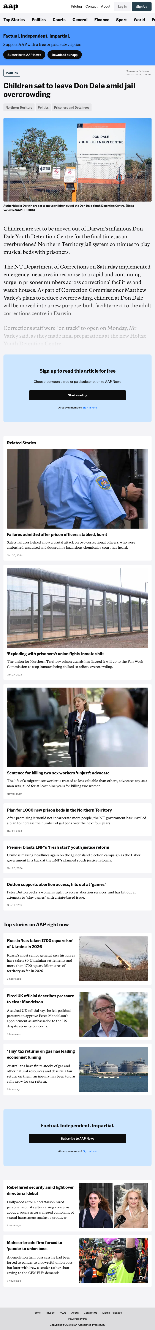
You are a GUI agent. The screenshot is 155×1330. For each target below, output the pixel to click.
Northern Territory (19, 107)
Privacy (50, 1312)
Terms (37, 1312)
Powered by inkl (77, 1318)
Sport (121, 19)
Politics (39, 19)
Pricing (76, 6)
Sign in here (90, 407)
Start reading (77, 395)
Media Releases (112, 1312)
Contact (91, 6)
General (80, 19)
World (139, 19)
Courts (59, 19)
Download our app (65, 54)
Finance (101, 19)
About (105, 6)
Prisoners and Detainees (71, 107)
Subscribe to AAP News (24, 54)
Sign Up (141, 6)
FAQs (63, 1312)
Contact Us (90, 1312)
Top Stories (14, 19)
